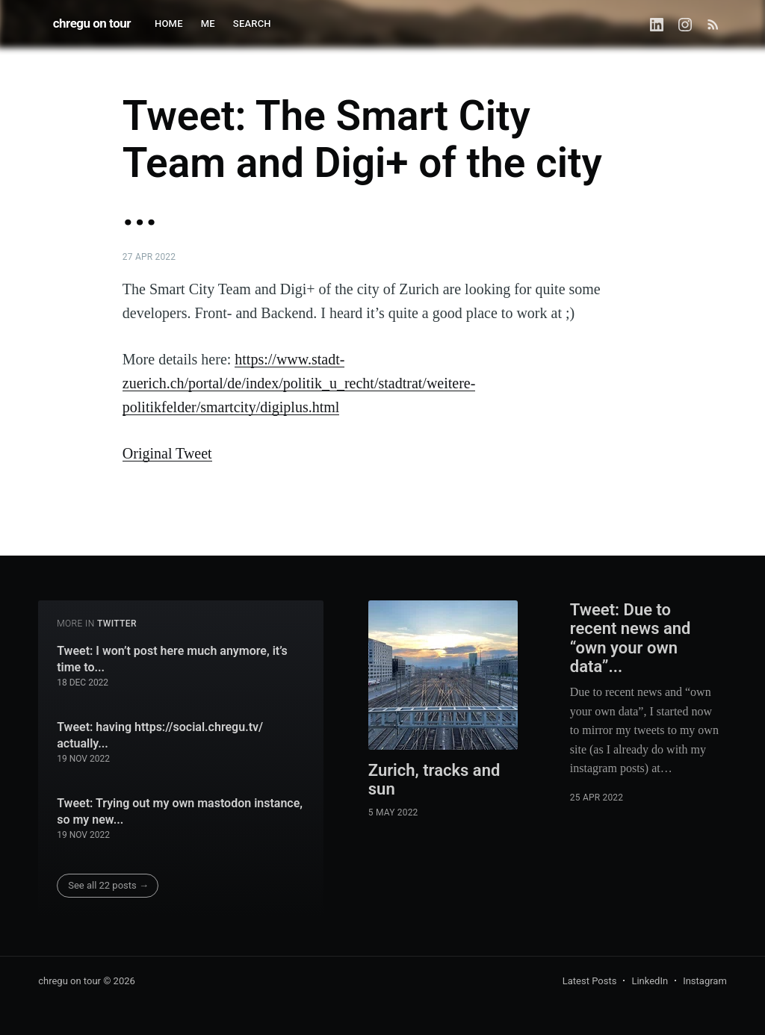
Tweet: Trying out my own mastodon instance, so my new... (180, 811)
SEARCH (252, 23)
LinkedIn (649, 980)
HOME (169, 23)
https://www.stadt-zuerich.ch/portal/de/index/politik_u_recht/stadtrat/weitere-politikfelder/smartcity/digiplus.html (299, 383)
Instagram (705, 980)
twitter (117, 623)
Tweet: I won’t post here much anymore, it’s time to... (172, 659)
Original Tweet (167, 453)
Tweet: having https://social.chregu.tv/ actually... (160, 735)
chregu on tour (92, 23)
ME (208, 23)
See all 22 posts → (108, 885)
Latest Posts (590, 980)
